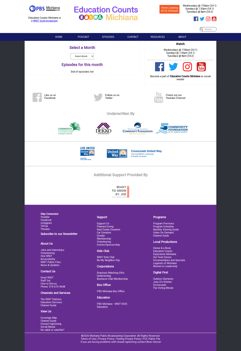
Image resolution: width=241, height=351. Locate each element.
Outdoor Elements (163, 278)
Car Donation (104, 232)
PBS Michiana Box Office (110, 291)
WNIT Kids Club (105, 257)
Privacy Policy (106, 338)
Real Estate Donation (108, 229)
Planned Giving (105, 226)
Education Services (51, 302)
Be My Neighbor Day (108, 260)
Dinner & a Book (162, 248)
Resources (158, 36)
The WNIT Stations (51, 299)
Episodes (108, 36)
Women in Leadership (165, 266)
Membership (104, 238)
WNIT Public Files (51, 262)
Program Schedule (163, 226)
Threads (45, 229)
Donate (101, 235)
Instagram (46, 223)
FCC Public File (151, 338)
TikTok (44, 226)
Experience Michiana (164, 254)
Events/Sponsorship (108, 244)
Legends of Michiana (165, 263)
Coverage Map (49, 317)
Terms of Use (88, 338)
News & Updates (50, 265)
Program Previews (163, 223)
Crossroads (159, 284)
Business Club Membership (112, 278)
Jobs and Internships (52, 249)
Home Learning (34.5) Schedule (169, 9)
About (182, 36)
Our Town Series (162, 257)
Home (58, 36)
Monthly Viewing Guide (166, 229)
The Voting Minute (163, 287)
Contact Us (48, 271)
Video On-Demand (163, 232)
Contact (132, 36)
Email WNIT (47, 277)
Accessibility (48, 259)
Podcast (83, 36)
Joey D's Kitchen (162, 281)
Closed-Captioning (51, 323)
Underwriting (104, 275)
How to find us (49, 283)
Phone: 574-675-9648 (53, 286)
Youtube (45, 216)
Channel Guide (48, 305)
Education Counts (162, 251)
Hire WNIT (46, 256)
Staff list (45, 280)
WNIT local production (45, 20)
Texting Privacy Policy (128, 338)
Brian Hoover (153, 341)
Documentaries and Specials (169, 260)
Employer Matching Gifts (110, 272)
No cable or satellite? (52, 329)
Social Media (48, 326)
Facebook (46, 220)
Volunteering (48, 253)
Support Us (103, 223)
